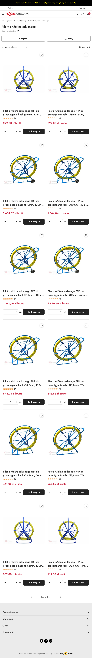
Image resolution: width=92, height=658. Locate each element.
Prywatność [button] (46, 632)
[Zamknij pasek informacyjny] (89, 3)
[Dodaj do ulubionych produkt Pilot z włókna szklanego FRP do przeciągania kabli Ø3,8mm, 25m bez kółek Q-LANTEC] (86, 325)
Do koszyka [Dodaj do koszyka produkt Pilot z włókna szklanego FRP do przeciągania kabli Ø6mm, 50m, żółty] (34, 131)
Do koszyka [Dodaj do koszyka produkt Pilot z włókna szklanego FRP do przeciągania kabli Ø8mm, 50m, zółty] (78, 131)
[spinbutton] (10, 131)
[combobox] (15, 47)
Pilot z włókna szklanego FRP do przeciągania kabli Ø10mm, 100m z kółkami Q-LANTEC (23, 203)
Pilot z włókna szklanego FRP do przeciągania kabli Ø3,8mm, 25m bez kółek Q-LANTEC (66, 383)
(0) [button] (15, 118)
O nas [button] (46, 625)
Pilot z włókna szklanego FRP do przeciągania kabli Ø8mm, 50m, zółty (66, 113)
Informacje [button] (46, 619)
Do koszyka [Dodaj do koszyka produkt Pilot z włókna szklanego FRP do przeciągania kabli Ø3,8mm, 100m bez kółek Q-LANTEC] (34, 402)
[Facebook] (41, 641)
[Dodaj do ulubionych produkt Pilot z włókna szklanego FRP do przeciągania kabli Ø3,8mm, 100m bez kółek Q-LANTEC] (42, 325)
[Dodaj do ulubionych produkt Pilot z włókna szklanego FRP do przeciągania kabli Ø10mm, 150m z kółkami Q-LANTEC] (86, 145)
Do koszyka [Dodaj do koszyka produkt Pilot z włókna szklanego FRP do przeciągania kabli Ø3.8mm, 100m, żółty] (34, 582)
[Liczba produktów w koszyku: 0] (87, 14)
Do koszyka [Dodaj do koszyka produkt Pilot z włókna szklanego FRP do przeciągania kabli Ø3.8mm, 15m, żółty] (78, 582)
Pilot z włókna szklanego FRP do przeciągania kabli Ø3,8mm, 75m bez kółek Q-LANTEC (66, 473)
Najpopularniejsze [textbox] (9, 47)
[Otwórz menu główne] (3, 13)
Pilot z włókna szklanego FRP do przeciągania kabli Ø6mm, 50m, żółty (21, 113)
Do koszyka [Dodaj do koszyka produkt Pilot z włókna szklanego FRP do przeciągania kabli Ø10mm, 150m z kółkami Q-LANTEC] (78, 221)
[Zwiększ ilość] (16, 131)
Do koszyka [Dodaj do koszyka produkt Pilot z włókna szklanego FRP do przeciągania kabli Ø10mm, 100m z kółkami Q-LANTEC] (34, 221)
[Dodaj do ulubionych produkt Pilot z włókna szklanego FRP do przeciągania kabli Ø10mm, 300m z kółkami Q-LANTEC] (42, 235)
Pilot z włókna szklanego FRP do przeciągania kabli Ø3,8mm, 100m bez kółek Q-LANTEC (22, 383)
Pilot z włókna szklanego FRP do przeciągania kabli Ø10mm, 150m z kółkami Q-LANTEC (68, 203)
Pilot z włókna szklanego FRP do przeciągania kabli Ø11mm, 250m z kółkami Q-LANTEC (67, 293)
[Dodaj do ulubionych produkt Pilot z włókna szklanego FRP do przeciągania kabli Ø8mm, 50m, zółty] (86, 55)
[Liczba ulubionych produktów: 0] (82, 14)
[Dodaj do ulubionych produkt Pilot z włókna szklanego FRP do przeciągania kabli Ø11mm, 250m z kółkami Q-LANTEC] (86, 235)
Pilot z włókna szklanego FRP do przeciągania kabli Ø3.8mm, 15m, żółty (67, 564)
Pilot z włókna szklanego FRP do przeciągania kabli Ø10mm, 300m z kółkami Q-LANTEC (23, 293)
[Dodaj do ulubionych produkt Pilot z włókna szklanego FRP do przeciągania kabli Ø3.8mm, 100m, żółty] (42, 506)
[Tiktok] (50, 641)
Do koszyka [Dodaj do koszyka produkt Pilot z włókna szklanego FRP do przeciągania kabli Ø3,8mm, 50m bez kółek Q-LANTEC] (34, 492)
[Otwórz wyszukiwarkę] (77, 14)
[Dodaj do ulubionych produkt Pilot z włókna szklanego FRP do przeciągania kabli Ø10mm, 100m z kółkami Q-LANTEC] (42, 145)
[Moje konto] (82, 8)
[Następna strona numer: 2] (60, 597)
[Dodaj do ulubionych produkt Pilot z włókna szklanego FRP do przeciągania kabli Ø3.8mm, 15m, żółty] (86, 506)
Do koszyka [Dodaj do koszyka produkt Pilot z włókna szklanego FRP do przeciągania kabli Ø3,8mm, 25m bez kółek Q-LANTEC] (78, 402)
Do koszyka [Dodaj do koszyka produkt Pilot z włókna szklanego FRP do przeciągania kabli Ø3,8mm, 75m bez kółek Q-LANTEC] (78, 492)
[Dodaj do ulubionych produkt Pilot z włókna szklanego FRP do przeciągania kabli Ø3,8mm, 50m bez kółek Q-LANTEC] (42, 416)
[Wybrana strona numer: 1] (46, 597)
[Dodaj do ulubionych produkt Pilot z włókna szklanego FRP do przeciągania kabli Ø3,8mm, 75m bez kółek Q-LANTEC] (86, 416)
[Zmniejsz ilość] (5, 131)
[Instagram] (46, 641)
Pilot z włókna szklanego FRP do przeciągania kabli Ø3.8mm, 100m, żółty (23, 564)
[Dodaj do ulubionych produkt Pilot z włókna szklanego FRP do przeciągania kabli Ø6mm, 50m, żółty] (42, 55)
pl (4, 8)
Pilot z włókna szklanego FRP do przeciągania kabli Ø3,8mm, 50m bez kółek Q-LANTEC (22, 473)
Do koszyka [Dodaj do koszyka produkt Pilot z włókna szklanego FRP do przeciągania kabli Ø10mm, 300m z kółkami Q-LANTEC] (34, 311)
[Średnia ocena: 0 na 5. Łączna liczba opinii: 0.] (9, 118)
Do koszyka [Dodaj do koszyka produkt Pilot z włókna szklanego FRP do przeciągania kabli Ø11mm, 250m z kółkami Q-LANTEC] (78, 311)
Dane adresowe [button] (46, 612)
